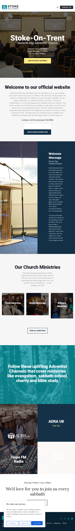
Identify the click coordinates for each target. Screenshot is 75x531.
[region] (24, 514)
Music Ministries (37, 303)
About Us (49, 523)
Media (64, 523)
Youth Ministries (13, 303)
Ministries (57, 523)
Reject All (25, 523)
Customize (12, 523)
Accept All (37, 523)
